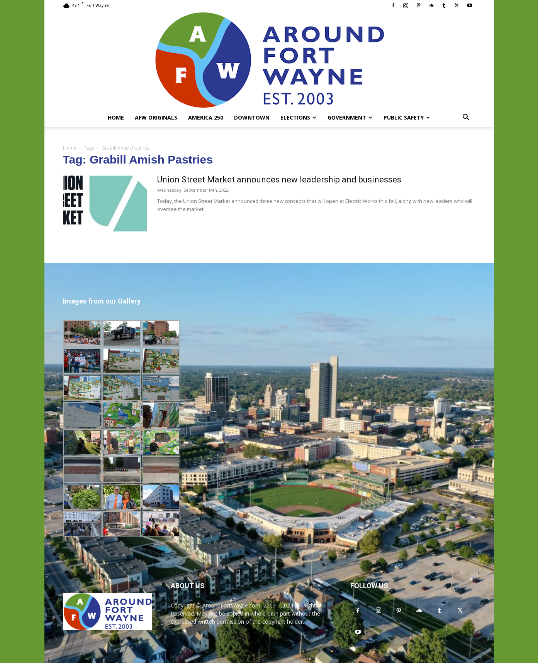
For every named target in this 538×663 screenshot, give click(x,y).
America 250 (205, 117)
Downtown (252, 117)
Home (116, 117)
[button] (466, 118)
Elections (298, 117)
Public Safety (407, 117)
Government (350, 117)
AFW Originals (156, 117)
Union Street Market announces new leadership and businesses (279, 179)
